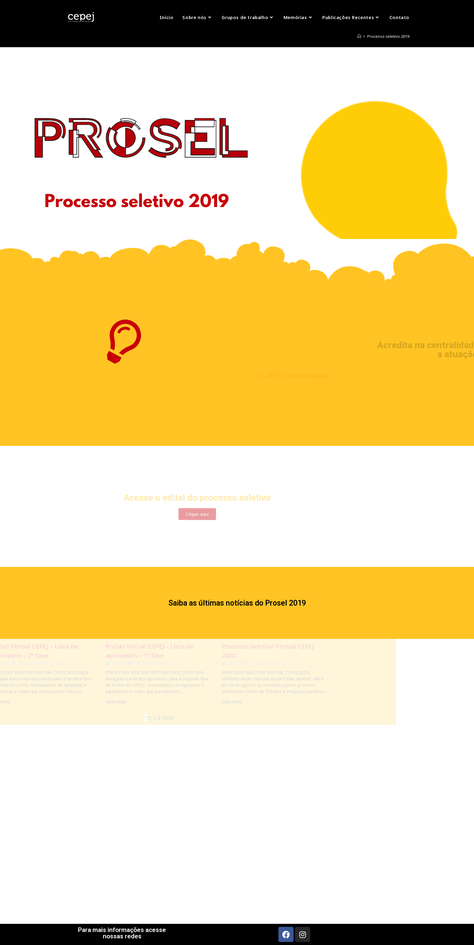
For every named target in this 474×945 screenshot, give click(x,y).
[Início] (359, 36)
